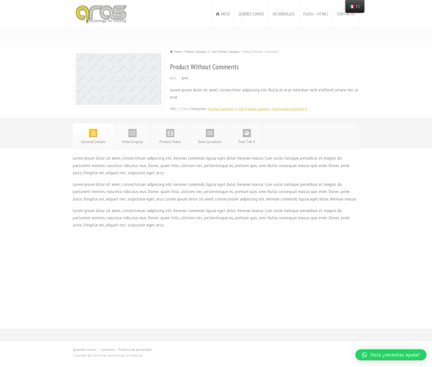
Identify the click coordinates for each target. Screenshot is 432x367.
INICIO (225, 14)
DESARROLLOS (284, 14)
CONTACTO (346, 14)
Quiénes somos (84, 349)
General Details (93, 136)
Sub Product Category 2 (289, 109)
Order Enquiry (132, 136)
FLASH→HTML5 (315, 14)
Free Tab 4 (247, 136)
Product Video (170, 136)
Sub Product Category (254, 109)
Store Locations (210, 136)
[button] (390, 354)
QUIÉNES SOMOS (251, 14)
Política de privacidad (135, 349)
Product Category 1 (222, 109)
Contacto (107, 349)
